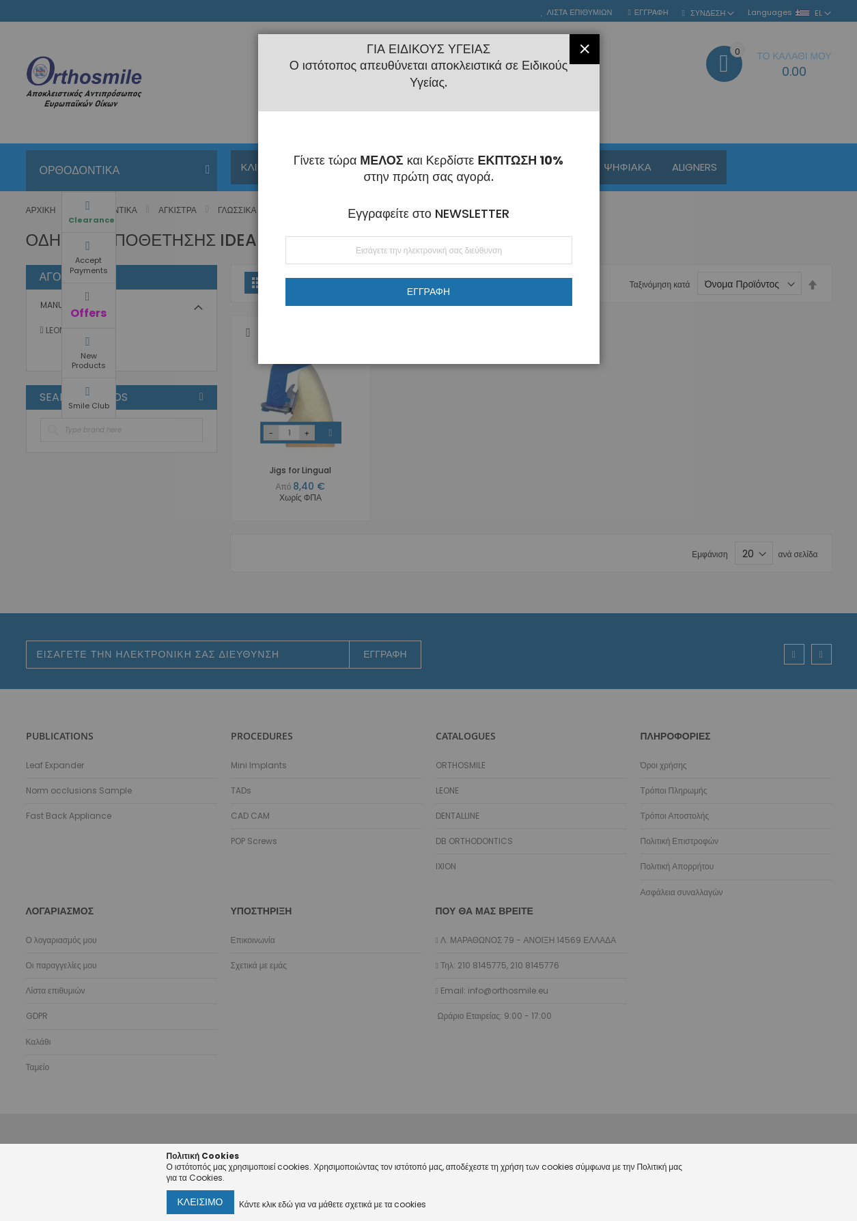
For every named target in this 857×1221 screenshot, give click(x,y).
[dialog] (428, 610)
